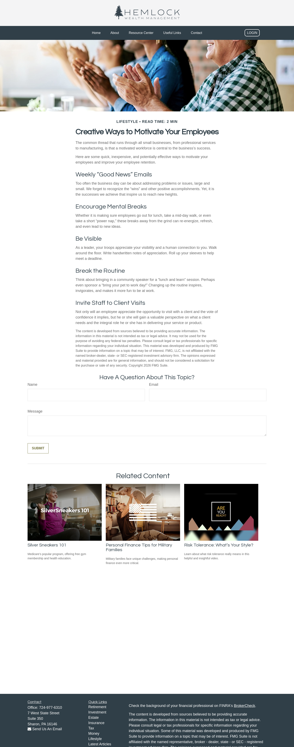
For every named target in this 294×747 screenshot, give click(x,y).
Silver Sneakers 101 (47, 545)
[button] (96, 33)
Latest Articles (99, 744)
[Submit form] (38, 448)
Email (153, 384)
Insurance (96, 723)
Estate (93, 718)
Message (35, 411)
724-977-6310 (50, 708)
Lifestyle (95, 739)
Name (32, 384)
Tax (91, 728)
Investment (97, 712)
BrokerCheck (244, 706)
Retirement (97, 707)
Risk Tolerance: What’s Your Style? (218, 545)
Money (93, 733)
